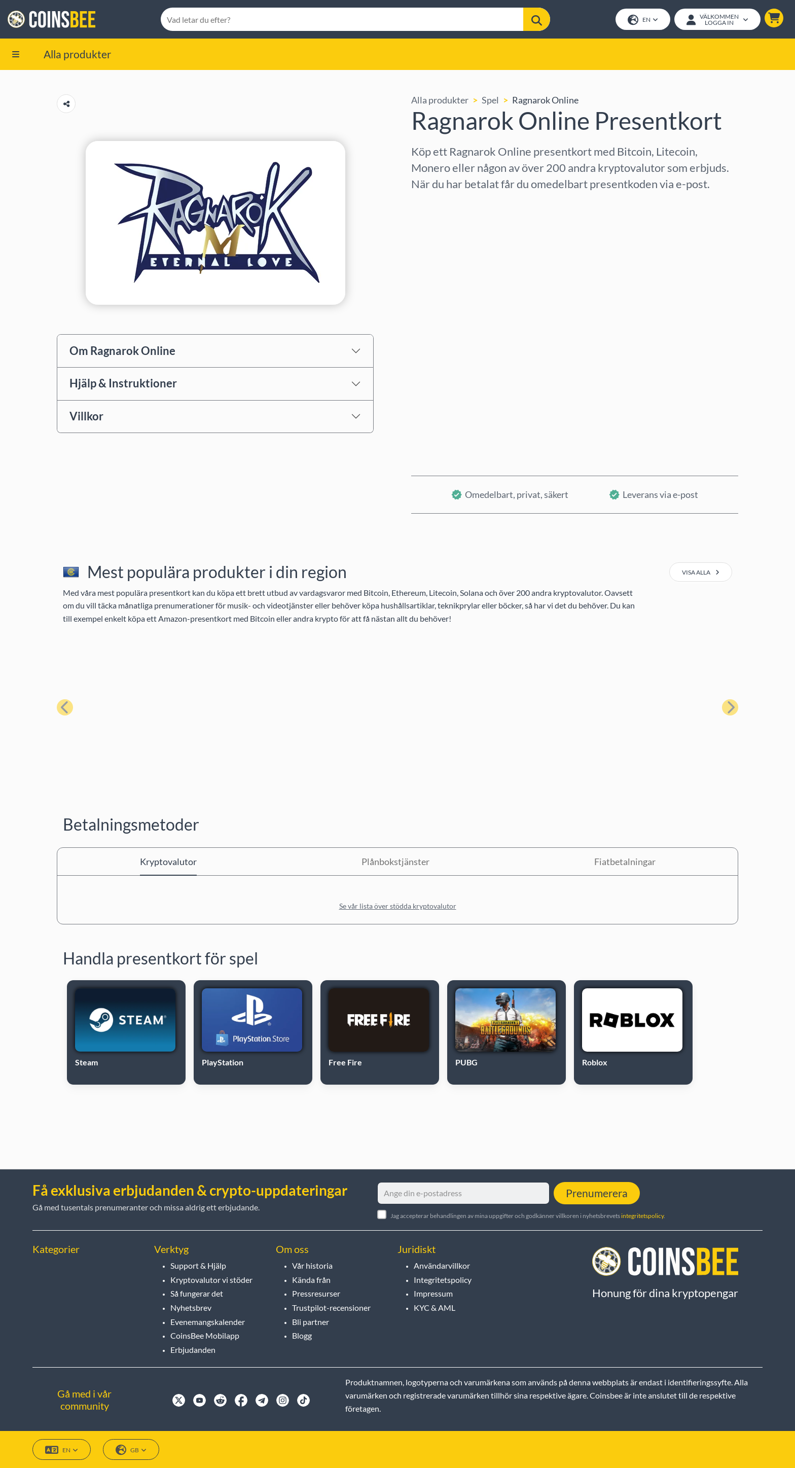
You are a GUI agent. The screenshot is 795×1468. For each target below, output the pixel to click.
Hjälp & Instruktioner (123, 384)
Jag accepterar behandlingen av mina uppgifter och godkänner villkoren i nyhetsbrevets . (527, 1216)
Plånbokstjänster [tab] (395, 862)
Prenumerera (597, 1193)
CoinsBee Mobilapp (204, 1336)
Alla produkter (77, 54)
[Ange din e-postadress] (463, 1193)
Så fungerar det (196, 1294)
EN (642, 20)
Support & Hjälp (198, 1266)
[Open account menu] (717, 19)
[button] (773, 18)
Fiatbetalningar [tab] (625, 862)
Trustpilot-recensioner (331, 1307)
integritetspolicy (642, 1216)
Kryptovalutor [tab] (168, 862)
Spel (490, 100)
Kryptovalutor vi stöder (211, 1279)
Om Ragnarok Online (122, 351)
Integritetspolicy (443, 1279)
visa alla (700, 573)
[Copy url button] (66, 104)
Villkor (86, 417)
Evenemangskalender (207, 1322)
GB (131, 1450)
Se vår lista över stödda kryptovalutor (397, 907)
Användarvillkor (442, 1266)
